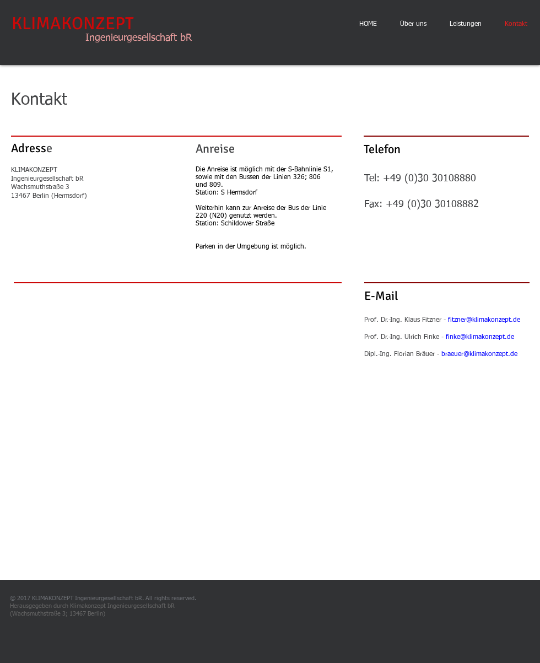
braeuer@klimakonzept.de (479, 354)
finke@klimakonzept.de (480, 337)
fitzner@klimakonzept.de (484, 320)
